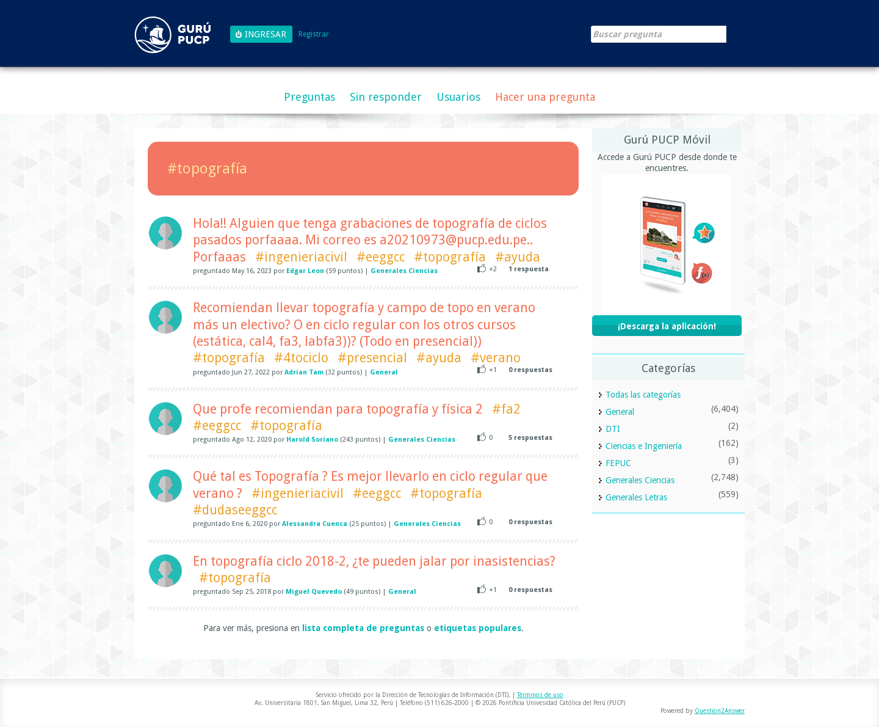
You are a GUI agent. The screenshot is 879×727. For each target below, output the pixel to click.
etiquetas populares (477, 628)
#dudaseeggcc (235, 509)
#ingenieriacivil (301, 257)
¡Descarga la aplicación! (667, 326)
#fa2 (506, 409)
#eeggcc (380, 257)
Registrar (313, 34)
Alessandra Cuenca (314, 524)
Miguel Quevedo (314, 592)
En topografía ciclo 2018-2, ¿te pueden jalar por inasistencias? (374, 561)
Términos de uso (540, 695)
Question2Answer (720, 710)
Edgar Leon (305, 271)
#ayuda (517, 257)
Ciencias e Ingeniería (644, 446)
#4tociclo (301, 357)
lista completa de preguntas (363, 628)
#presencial (372, 357)
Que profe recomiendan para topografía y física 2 (338, 409)
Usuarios (458, 96)
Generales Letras (636, 497)
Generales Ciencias (404, 271)
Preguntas (309, 96)
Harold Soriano (312, 440)
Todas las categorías (643, 395)
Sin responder (386, 96)
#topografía (450, 257)
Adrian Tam (304, 372)
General (384, 372)
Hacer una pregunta (545, 96)
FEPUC (618, 463)
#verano (496, 357)
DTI (613, 429)
